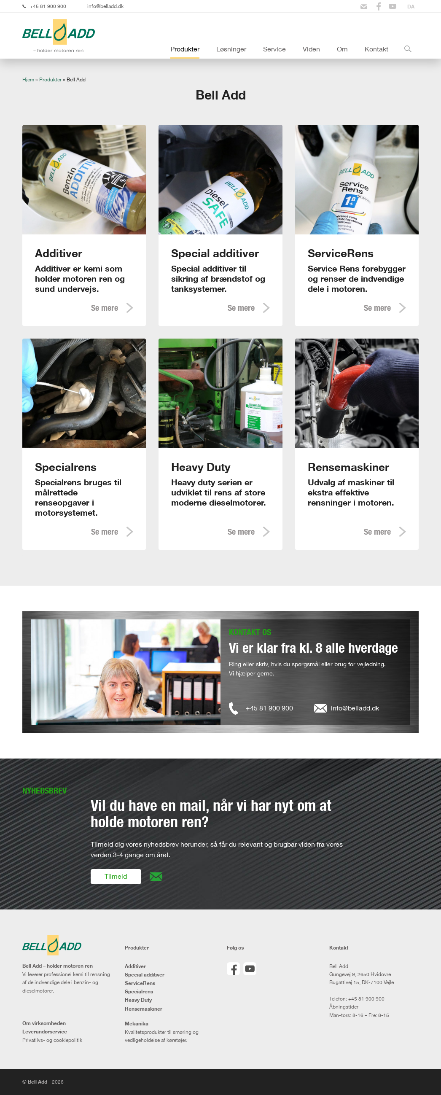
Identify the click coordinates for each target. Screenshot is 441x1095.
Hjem (28, 79)
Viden (311, 49)
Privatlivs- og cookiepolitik (52, 1040)
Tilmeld (116, 876)
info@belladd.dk (105, 6)
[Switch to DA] (411, 6)
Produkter (184, 49)
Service (274, 49)
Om (342, 49)
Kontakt (376, 49)
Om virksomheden (44, 1023)
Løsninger (231, 49)
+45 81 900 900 (48, 6)
